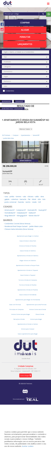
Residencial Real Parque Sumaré (16, 226)
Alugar (25, 30)
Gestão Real (26, 358)
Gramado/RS (32, 210)
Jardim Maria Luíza (36, 226)
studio (34, 202)
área (42, 196)
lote (44, 199)
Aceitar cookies (27, 446)
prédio (12, 196)
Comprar (25, 22)
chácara (30, 196)
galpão (7, 199)
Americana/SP (10, 210)
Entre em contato (26, 341)
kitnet (34, 199)
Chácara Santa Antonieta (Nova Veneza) (19, 229)
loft (39, 202)
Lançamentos (25, 44)
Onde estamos (26, 348)
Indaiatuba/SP (22, 213)
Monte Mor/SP (34, 216)
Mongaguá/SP (22, 216)
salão (37, 196)
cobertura (14, 199)
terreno (18, 196)
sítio (39, 199)
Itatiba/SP (32, 213)
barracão (23, 199)
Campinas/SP (21, 210)
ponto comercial (10, 202)
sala (24, 196)
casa (6, 196)
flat (29, 199)
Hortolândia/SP (10, 213)
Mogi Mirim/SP (10, 216)
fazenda (21, 202)
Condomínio (9, 91)
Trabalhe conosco (26, 344)
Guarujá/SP (43, 210)
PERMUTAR (25, 37)
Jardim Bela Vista (8, 138)
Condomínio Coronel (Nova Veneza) (17, 224)
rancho (28, 202)
